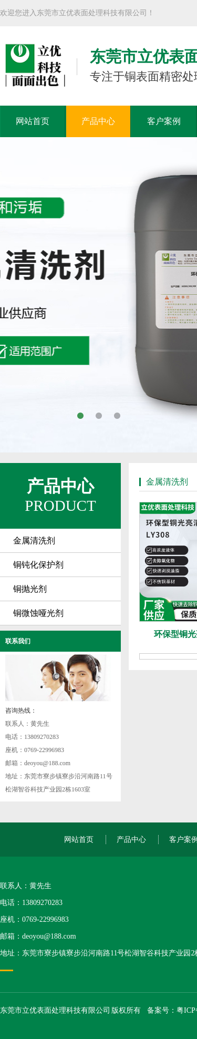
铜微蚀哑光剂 (38, 613)
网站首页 (32, 121)
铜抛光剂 (30, 588)
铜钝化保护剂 (38, 564)
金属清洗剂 (34, 540)
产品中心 (98, 121)
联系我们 (17, 641)
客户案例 (164, 121)
